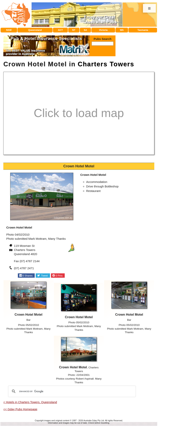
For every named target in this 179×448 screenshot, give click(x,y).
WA (122, 30)
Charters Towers (106, 64)
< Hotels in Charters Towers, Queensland (30, 402)
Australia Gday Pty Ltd (94, 420)
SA (85, 30)
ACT (60, 30)
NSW (9, 30)
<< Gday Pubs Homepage (20, 409)
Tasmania (142, 30)
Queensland (35, 30)
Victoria (103, 30)
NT (73, 30)
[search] (71, 391)
